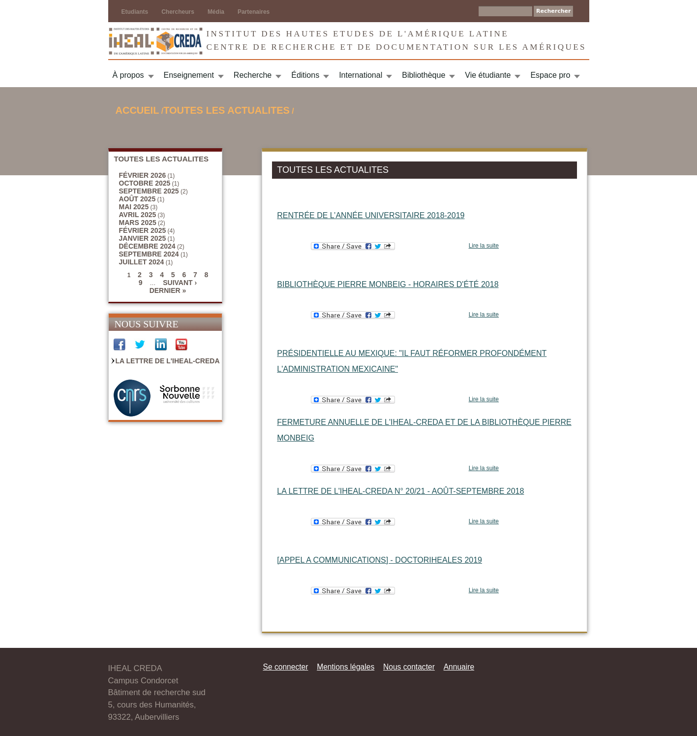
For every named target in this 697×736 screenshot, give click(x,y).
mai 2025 (134, 207)
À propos (128, 75)
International (360, 75)
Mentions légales (345, 667)
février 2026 (142, 175)
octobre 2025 (145, 183)
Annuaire (459, 667)
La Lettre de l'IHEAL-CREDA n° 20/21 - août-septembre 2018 (400, 491)
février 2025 (142, 230)
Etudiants (135, 11)
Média (216, 11)
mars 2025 (137, 222)
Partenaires (254, 11)
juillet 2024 (141, 262)
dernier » (168, 290)
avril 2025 (137, 215)
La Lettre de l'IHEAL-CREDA (168, 361)
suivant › (180, 283)
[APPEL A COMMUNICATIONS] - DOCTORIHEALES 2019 (379, 560)
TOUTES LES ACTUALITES (226, 110)
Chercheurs (177, 11)
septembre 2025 (149, 191)
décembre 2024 (147, 246)
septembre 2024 (149, 254)
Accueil (137, 110)
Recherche (253, 75)
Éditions (305, 75)
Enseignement (189, 75)
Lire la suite (484, 245)
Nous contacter (409, 667)
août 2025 (137, 199)
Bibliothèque (423, 75)
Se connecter (285, 667)
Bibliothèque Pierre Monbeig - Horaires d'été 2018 (387, 284)
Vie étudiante (488, 75)
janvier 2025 (142, 238)
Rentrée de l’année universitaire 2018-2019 (370, 215)
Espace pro (550, 75)
